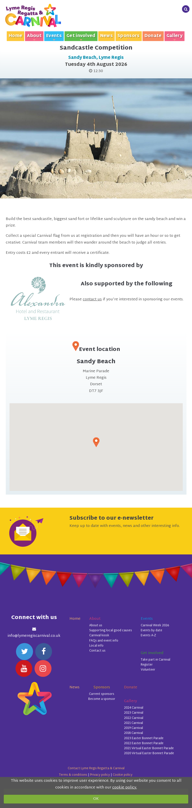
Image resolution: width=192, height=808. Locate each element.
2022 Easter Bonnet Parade (144, 743)
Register (147, 665)
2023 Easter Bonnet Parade (144, 738)
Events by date (151, 630)
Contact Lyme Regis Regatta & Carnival (96, 768)
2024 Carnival (133, 708)
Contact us (97, 651)
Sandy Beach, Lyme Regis (96, 58)
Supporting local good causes (110, 630)
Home (15, 36)
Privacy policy (100, 775)
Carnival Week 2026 (155, 625)
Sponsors (129, 36)
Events (54, 36)
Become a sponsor (101, 699)
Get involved (81, 36)
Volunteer (148, 670)
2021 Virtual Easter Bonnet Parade (149, 748)
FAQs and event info (103, 641)
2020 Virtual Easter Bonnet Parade (149, 753)
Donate (153, 36)
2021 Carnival (133, 723)
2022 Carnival (133, 718)
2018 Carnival (133, 733)
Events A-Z (148, 635)
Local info (96, 646)
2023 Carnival (133, 713)
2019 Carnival (133, 728)
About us (95, 625)
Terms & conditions (73, 775)
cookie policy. (124, 787)
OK (96, 798)
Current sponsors (101, 694)
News (106, 36)
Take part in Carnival (155, 660)
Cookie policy (122, 775)
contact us (92, 299)
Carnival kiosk (99, 635)
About (34, 36)
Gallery (174, 36)
